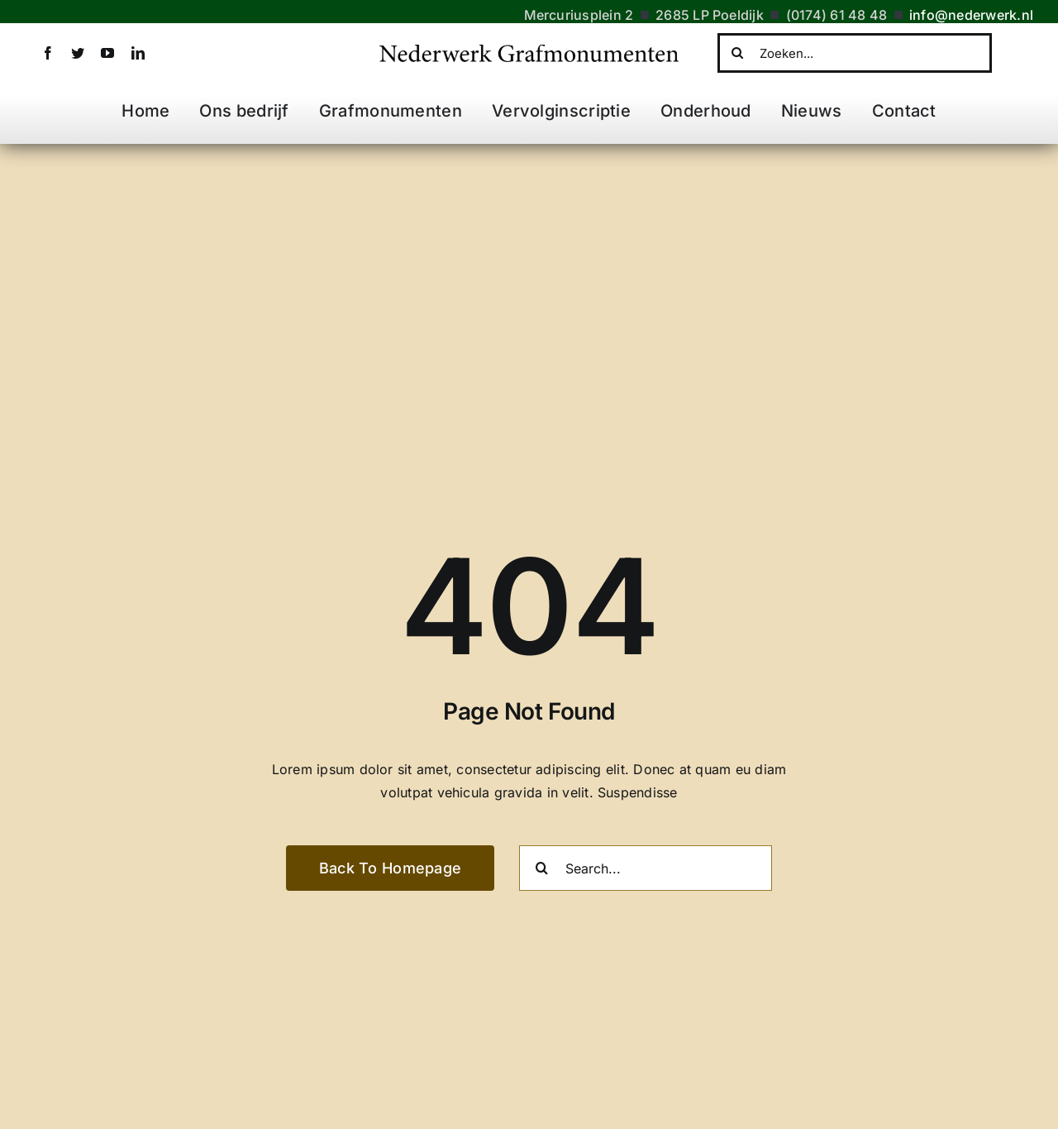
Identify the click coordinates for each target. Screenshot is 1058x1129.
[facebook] (48, 53)
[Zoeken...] (854, 53)
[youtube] (107, 53)
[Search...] (645, 868)
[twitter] (77, 53)
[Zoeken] (737, 53)
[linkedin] (138, 53)
